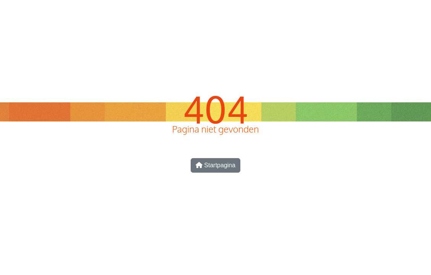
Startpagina (215, 165)
